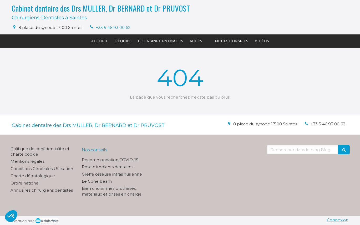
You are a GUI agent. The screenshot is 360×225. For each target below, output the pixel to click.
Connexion (337, 219)
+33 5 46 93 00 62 (113, 27)
